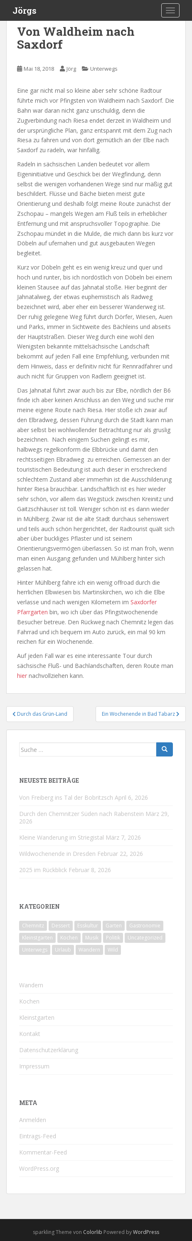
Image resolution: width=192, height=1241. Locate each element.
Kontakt (29, 1034)
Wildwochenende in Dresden (57, 854)
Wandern (31, 985)
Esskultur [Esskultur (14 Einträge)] (87, 925)
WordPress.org (39, 1168)
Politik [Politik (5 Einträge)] (113, 937)
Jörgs (24, 10)
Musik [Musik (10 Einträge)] (91, 937)
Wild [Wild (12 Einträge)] (113, 949)
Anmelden (32, 1120)
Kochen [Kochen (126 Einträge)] (69, 937)
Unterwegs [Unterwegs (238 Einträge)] (34, 949)
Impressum (34, 1066)
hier (22, 676)
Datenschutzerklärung (48, 1050)
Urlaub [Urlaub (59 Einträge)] (63, 949)
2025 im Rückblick (43, 870)
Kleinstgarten (36, 1017)
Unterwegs (104, 68)
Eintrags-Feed (37, 1136)
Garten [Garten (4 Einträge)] (114, 925)
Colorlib (92, 1232)
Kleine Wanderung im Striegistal (61, 837)
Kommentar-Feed (43, 1152)
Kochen (29, 1001)
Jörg (71, 68)
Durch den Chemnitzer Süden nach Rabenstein (81, 814)
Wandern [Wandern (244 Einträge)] (89, 949)
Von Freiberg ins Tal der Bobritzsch (66, 797)
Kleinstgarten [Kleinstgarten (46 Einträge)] (37, 937)
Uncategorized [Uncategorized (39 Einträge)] (145, 937)
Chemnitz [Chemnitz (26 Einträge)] (33, 925)
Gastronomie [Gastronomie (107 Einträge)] (144, 925)
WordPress (146, 1232)
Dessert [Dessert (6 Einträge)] (61, 925)
